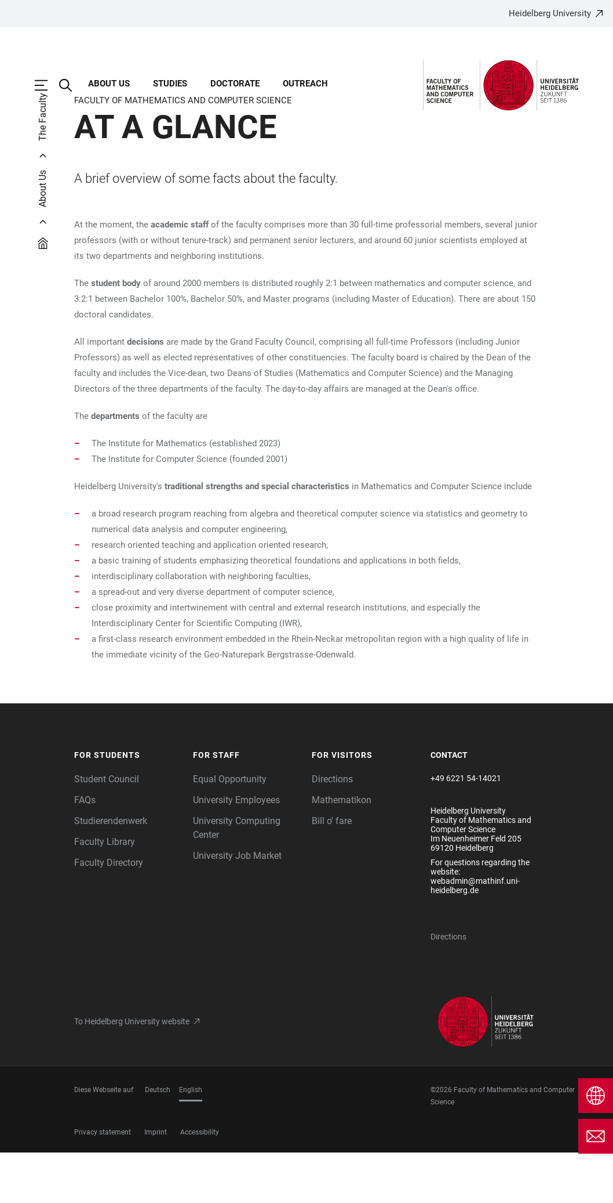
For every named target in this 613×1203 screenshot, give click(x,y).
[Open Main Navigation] (47, 85)
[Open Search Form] (71, 85)
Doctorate (235, 83)
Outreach (305, 83)
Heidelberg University (550, 13)
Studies (170, 83)
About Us (109, 83)
